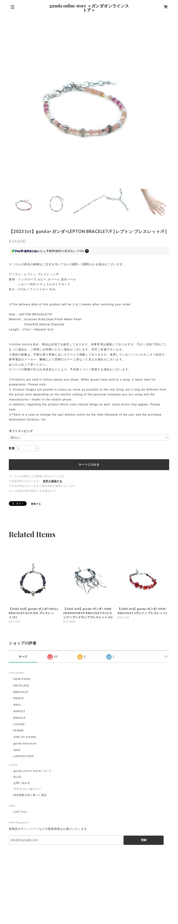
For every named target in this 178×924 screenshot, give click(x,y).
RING (17, 704)
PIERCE (18, 698)
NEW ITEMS (21, 679)
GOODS (19, 724)
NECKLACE (21, 685)
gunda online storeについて (32, 770)
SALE (17, 750)
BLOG (17, 776)
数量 (12, 448)
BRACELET (21, 692)
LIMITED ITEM (23, 756)
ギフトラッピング (21, 431)
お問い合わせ (21, 782)
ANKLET (19, 711)
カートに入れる (89, 464)
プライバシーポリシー (27, 788)
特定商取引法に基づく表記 (30, 794)
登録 (143, 840)
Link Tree (20, 811)
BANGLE (19, 717)
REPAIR (18, 730)
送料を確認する (52, 480)
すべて (23, 656)
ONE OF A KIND (24, 737)
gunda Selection (24, 743)
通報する (36, 503)
